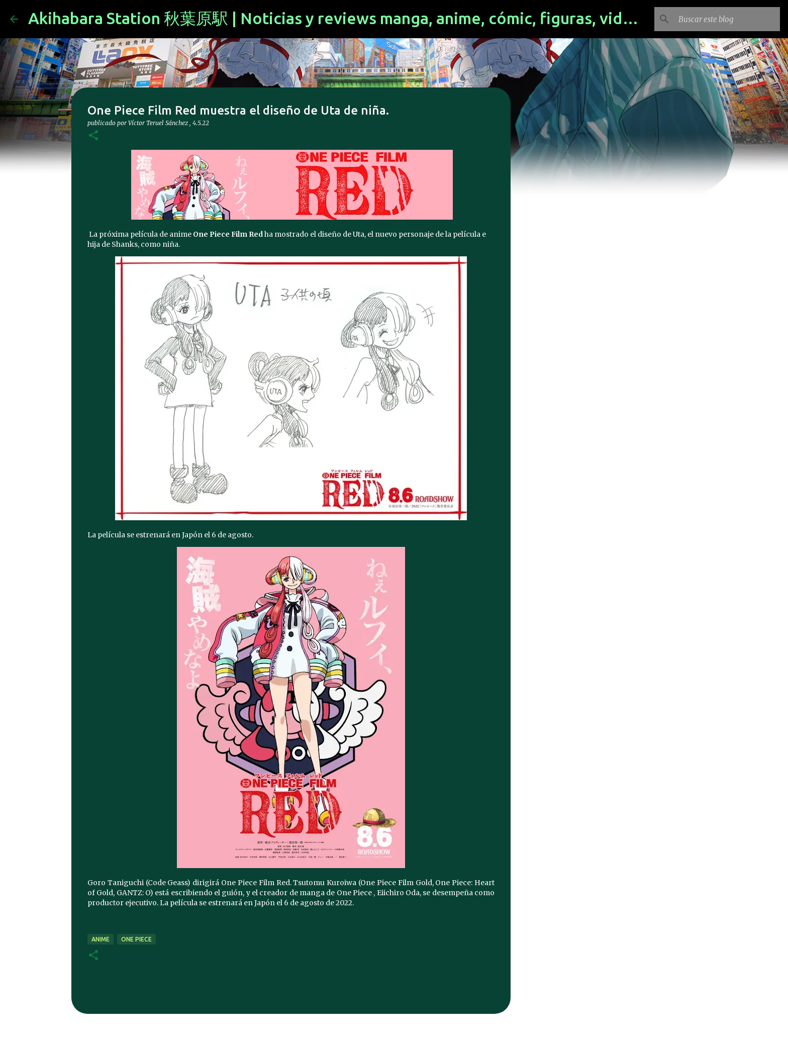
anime (100, 939)
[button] (93, 136)
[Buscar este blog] (727, 19)
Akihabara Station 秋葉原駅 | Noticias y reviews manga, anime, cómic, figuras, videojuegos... (367, 18)
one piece (136, 939)
